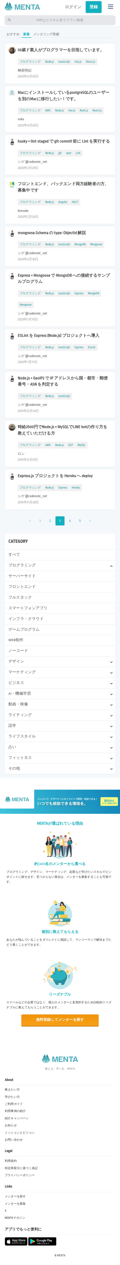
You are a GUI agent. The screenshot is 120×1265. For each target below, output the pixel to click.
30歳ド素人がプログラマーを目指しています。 (61, 50)
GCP (70, 445)
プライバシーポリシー (20, 1175)
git (60, 153)
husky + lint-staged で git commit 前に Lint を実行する (64, 141)
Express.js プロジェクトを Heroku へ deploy (55, 476)
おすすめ (13, 34)
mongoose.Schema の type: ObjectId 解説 (52, 232)
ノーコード (18, 651)
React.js (90, 61)
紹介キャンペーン (17, 1118)
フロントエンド (22, 587)
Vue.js (78, 61)
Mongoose (96, 244)
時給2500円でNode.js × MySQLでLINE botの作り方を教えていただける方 (62, 430)
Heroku (76, 487)
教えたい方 (12, 1089)
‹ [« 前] (29, 521)
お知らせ (11, 1125)
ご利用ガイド (14, 1104)
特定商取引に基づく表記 (21, 1168)
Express (79, 293)
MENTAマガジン (15, 1217)
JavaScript (64, 61)
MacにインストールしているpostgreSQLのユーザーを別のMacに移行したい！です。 (63, 95)
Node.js (49, 61)
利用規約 (11, 1161)
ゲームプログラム (24, 629)
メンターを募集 (15, 1203)
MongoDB (80, 244)
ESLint (91, 347)
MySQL (81, 445)
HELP (75, 202)
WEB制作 (15, 640)
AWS (48, 110)
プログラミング (30, 61)
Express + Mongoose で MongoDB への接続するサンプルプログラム (64, 278)
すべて (14, 555)
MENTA (61, 1255)
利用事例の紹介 (15, 1111)
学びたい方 (12, 1097)
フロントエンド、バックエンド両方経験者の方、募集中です (63, 187)
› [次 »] (89, 521)
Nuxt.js (84, 110)
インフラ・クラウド (26, 619)
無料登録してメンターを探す (60, 1020)
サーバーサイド (22, 576)
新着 (26, 34)
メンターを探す (15, 1196)
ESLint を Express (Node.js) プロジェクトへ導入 (58, 335)
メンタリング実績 (46, 34)
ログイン (73, 7)
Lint (78, 153)
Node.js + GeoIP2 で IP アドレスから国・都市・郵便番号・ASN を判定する (63, 381)
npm (68, 153)
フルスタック (20, 597)
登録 (94, 7)
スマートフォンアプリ (28, 608)
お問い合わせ (14, 1139)
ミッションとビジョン (20, 1132)
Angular (63, 202)
